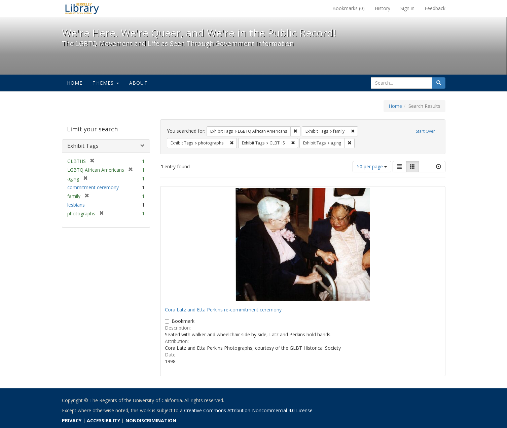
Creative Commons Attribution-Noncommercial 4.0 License (248, 410)
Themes (106, 83)
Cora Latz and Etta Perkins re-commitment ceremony (223, 309)
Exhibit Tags (83, 145)
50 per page (372, 166)
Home (75, 83)
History (382, 8)
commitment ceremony (93, 187)
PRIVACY (71, 420)
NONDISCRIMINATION (150, 420)
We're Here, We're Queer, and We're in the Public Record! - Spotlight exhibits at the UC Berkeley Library (82, 8)
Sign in (407, 8)
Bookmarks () (348, 8)
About (138, 83)
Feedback (435, 8)
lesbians (76, 205)
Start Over (425, 131)
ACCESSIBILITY (103, 420)
